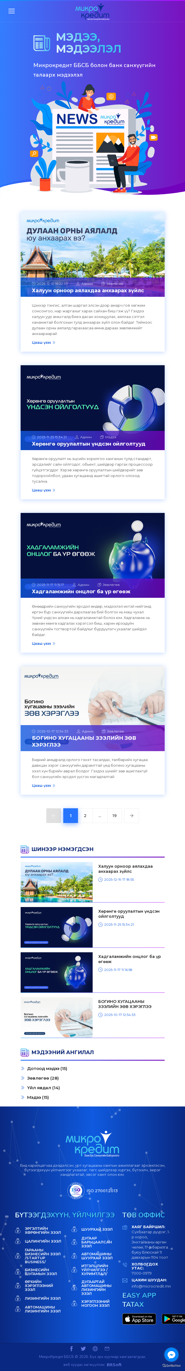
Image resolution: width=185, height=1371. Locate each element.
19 (114, 815)
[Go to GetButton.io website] (171, 1365)
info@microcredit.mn (151, 1286)
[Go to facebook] (171, 1355)
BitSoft (114, 1364)
